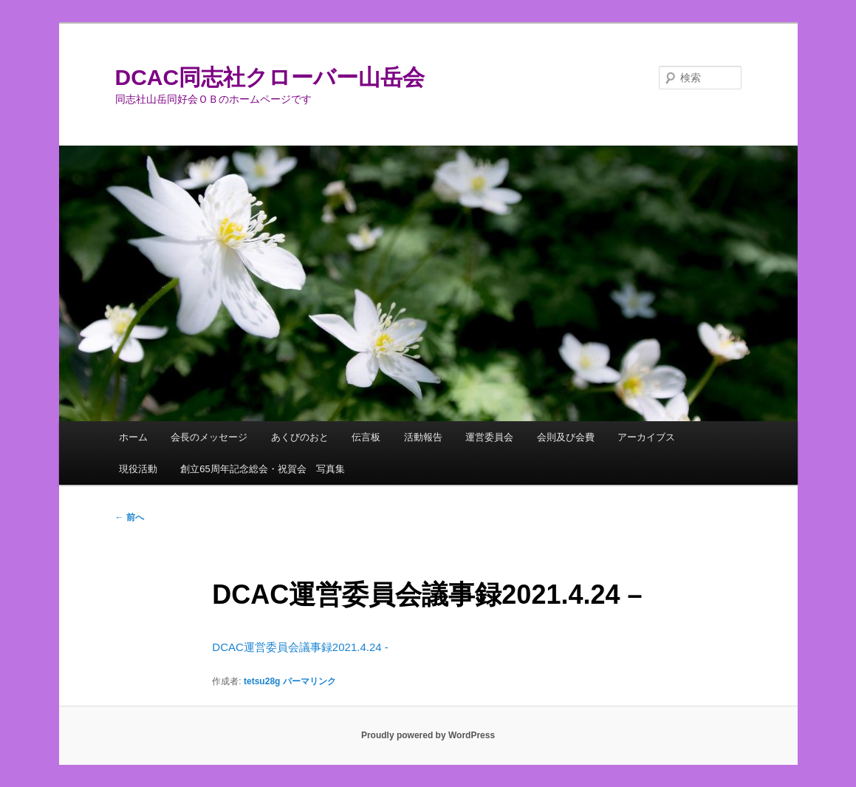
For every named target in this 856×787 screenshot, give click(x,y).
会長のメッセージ (209, 437)
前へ (129, 517)
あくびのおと (300, 437)
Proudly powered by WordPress (428, 735)
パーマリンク (309, 681)
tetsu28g (262, 681)
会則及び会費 (566, 437)
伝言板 (366, 437)
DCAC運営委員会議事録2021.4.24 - (300, 647)
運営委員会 (489, 437)
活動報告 (423, 437)
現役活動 (138, 468)
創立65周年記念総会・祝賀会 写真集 (262, 468)
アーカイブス (646, 437)
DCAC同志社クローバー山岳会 (270, 77)
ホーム (133, 437)
